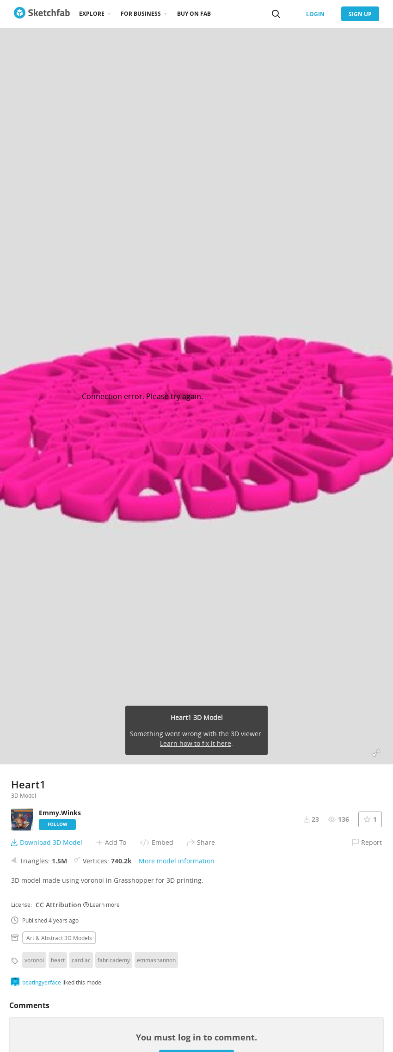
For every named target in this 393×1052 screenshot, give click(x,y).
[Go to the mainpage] (42, 14)
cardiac (81, 960)
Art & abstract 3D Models (59, 937)
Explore (91, 14)
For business (141, 14)
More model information (177, 860)
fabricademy (114, 960)
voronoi (34, 960)
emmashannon (156, 960)
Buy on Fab (194, 14)
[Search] (276, 14)
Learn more (101, 904)
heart (58, 960)
